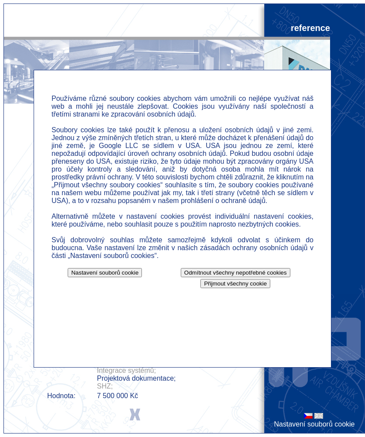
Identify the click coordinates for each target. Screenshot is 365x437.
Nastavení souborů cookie (314, 424)
